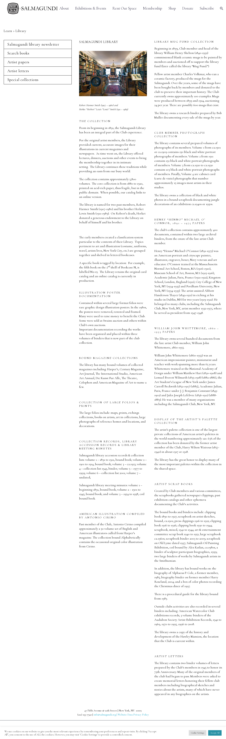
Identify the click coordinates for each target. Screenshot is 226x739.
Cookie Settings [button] (197, 732)
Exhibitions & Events (90, 8)
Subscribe (207, 8)
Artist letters (18, 71)
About (64, 8)
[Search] (221, 8)
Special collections (22, 79)
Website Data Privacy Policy (133, 714)
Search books (18, 53)
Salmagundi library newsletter (33, 44)
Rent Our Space (124, 8)
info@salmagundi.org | (106, 714)
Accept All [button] (214, 732)
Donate (187, 8)
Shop (172, 8)
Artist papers (18, 62)
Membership (152, 8)
